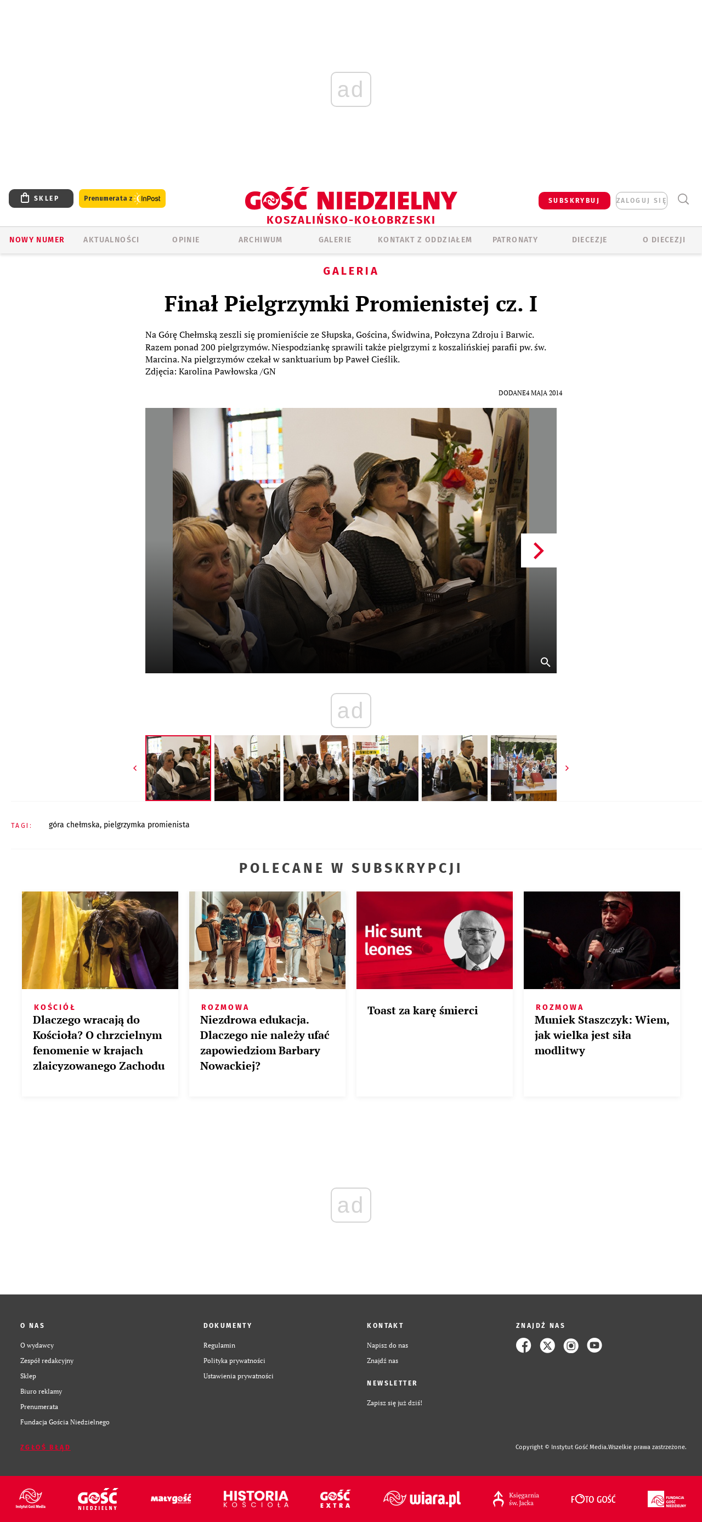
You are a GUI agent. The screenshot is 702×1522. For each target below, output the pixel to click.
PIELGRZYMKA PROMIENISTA (147, 825)
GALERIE (335, 240)
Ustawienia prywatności (238, 1376)
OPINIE (186, 240)
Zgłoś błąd (45, 1447)
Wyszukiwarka (683, 199)
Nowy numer (37, 240)
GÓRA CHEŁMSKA (74, 825)
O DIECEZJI (664, 240)
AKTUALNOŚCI (111, 240)
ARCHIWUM (261, 240)
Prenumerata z (122, 198)
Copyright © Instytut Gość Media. (562, 1447)
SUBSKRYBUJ (574, 201)
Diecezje (590, 240)
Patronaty (515, 240)
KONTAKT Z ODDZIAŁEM (425, 240)
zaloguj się (641, 201)
